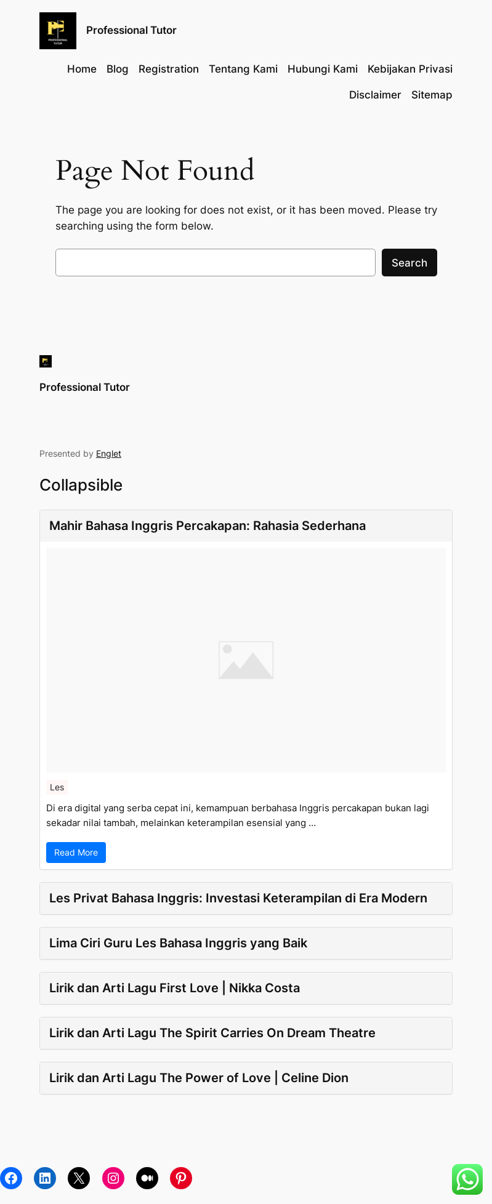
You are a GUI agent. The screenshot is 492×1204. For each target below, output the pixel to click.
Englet (108, 453)
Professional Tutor (131, 30)
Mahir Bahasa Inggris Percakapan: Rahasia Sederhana (207, 525)
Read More (76, 852)
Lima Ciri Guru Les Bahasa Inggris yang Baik (178, 943)
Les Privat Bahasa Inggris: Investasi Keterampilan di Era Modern (238, 898)
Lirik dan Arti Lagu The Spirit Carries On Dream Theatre (212, 1032)
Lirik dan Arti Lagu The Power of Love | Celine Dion (199, 1077)
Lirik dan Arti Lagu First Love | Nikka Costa (174, 988)
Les (57, 787)
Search (409, 263)
